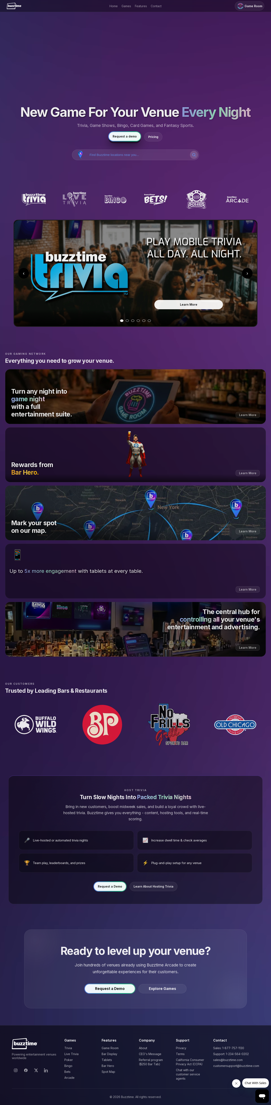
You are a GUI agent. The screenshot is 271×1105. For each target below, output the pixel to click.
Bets (67, 1071)
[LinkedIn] (46, 1070)
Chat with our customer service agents (188, 1074)
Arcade (69, 1077)
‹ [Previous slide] (24, 273)
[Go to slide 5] (143, 320)
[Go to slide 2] (127, 320)
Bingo (68, 1066)
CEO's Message (150, 1054)
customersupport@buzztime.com (236, 1066)
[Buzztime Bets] (156, 199)
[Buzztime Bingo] (115, 199)
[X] (36, 1070)
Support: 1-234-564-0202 (231, 1054)
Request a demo (125, 136)
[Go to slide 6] (149, 320)
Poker (68, 1060)
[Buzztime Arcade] (237, 199)
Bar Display (109, 1054)
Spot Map (108, 1071)
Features (141, 6)
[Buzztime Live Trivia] (74, 199)
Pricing (153, 137)
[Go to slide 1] (121, 320)
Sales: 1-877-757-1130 (228, 1048)
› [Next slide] (247, 273)
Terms (180, 1054)
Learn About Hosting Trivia (153, 889)
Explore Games (162, 991)
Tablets (107, 1060)
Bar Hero (108, 1066)
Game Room (249, 6)
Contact (156, 6)
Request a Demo (110, 889)
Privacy (181, 1048)
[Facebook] (26, 1070)
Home (113, 6)
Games (126, 6)
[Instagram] (15, 1070)
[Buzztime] (14, 6)
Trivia (68, 1048)
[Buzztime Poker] (196, 199)
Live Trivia (71, 1054)
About (143, 1048)
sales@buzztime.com (228, 1060)
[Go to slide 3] (132, 320)
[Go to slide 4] (138, 320)
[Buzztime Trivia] (34, 199)
